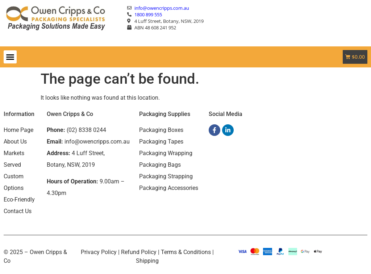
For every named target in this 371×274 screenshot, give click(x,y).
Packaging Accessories (168, 187)
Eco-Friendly (19, 199)
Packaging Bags (160, 164)
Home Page (18, 129)
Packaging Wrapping (165, 153)
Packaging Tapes (161, 141)
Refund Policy (139, 252)
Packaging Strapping (166, 176)
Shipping (147, 260)
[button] (10, 56)
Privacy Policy (99, 252)
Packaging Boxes (161, 129)
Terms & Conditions (186, 252)
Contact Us (18, 211)
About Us (15, 141)
